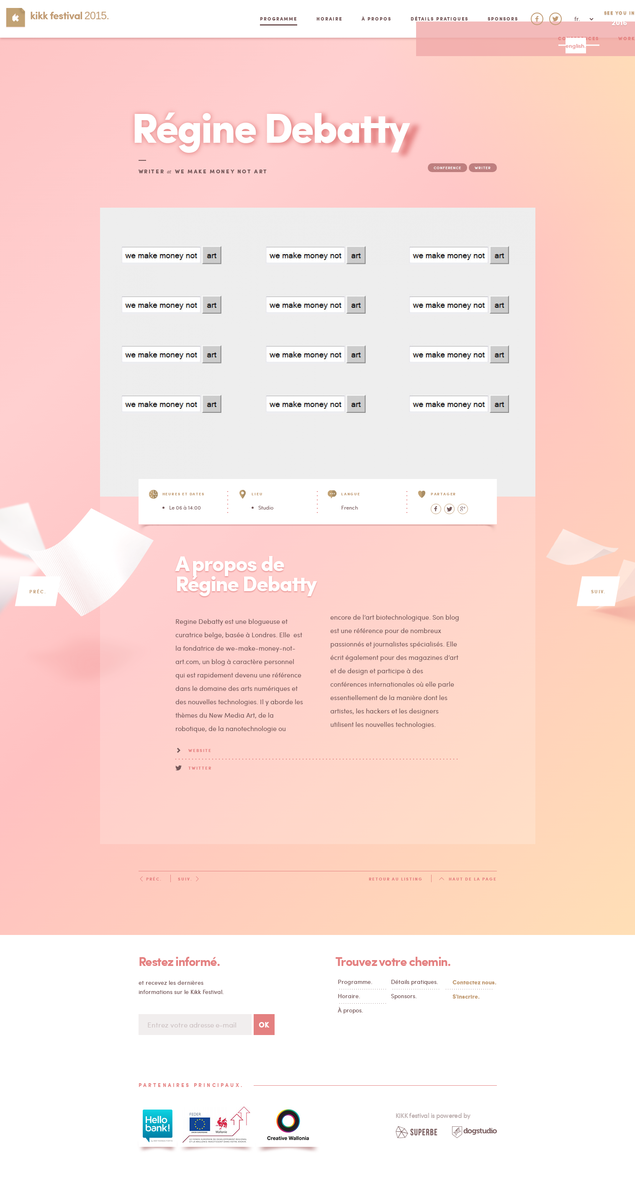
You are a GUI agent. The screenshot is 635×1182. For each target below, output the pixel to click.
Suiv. (189, 879)
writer (483, 167)
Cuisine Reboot (444, 56)
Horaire (294, 18)
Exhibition (275, 56)
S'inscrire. (466, 996)
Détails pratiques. (414, 982)
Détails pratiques (404, 18)
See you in (601, 18)
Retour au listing (396, 879)
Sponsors (467, 18)
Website (200, 750)
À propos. (350, 1010)
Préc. (150, 879)
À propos (341, 18)
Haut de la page (468, 879)
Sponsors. (404, 996)
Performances (377, 56)
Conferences (162, 56)
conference (447, 167)
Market (323, 56)
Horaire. (349, 996)
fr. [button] (548, 19)
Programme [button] (243, 18)
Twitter (200, 768)
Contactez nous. (472, 982)
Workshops (221, 56)
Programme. (355, 982)
